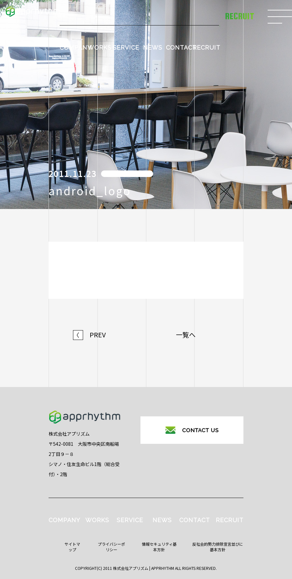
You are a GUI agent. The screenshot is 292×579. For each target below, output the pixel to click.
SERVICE (126, 47)
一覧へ (186, 334)
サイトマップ (72, 546)
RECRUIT (206, 47)
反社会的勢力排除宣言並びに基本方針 (217, 546)
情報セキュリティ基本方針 (159, 546)
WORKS (99, 47)
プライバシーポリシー (111, 546)
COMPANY (75, 47)
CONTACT (181, 47)
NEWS (152, 47)
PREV (89, 334)
